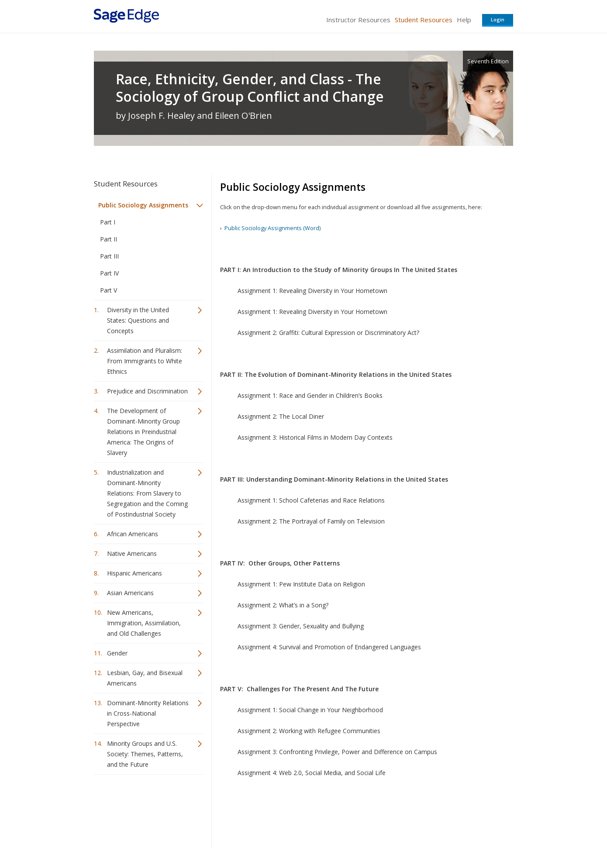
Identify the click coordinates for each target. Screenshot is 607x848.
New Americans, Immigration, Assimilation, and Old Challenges (144, 623)
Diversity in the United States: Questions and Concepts (138, 320)
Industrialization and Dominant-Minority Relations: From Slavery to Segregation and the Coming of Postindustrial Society (147, 493)
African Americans (132, 534)
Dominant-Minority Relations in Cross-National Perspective (148, 713)
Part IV (109, 273)
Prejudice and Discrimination (147, 391)
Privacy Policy (455, 815)
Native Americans (132, 553)
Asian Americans (130, 593)
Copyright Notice (407, 815)
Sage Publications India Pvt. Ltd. (220, 815)
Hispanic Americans (134, 573)
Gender (117, 653)
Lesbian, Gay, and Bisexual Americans (145, 678)
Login (497, 19)
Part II (108, 239)
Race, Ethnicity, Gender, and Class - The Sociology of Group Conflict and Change (250, 87)
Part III (109, 256)
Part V (108, 290)
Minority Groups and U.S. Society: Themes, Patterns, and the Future (145, 754)
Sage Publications (144, 815)
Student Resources (423, 19)
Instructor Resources (358, 19)
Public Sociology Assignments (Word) (272, 228)
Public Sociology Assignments (143, 205)
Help (464, 19)
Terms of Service (353, 815)
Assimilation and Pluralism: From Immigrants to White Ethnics (144, 361)
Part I (107, 222)
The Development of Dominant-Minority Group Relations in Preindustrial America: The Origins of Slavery (143, 432)
